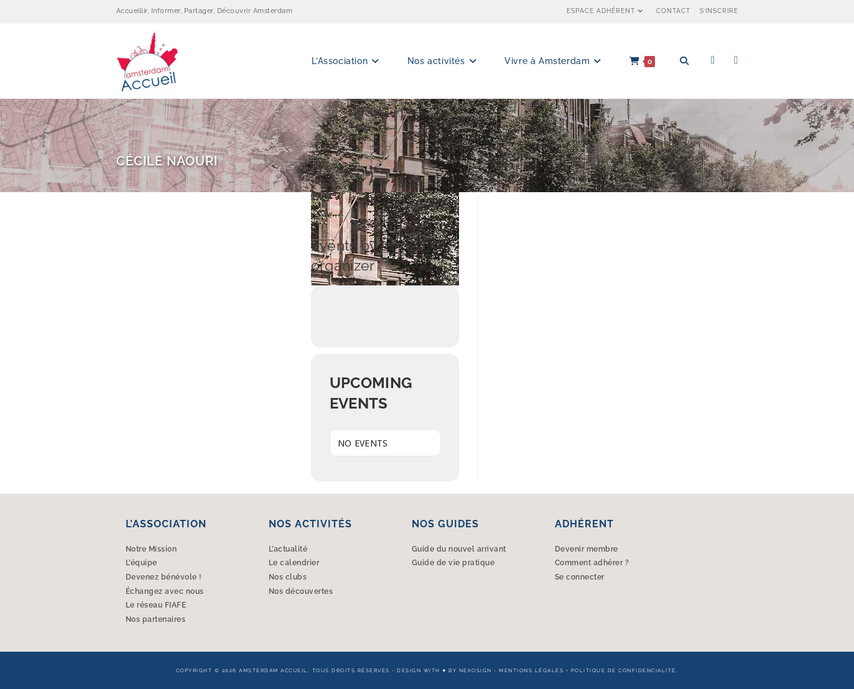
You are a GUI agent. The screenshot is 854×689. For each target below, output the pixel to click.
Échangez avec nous (165, 591)
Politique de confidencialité (623, 670)
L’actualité (288, 549)
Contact (673, 10)
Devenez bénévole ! (164, 577)
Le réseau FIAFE (156, 605)
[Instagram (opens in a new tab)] (736, 60)
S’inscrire (719, 10)
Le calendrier (294, 562)
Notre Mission (151, 549)
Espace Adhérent (607, 10)
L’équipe (141, 562)
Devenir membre (586, 549)
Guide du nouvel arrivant (459, 549)
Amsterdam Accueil (273, 670)
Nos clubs (288, 577)
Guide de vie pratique (453, 562)
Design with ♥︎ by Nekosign (444, 670)
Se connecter (580, 577)
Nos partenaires (156, 619)
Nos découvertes (301, 591)
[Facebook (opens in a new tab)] (713, 60)
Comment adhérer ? (592, 562)
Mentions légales (531, 670)
